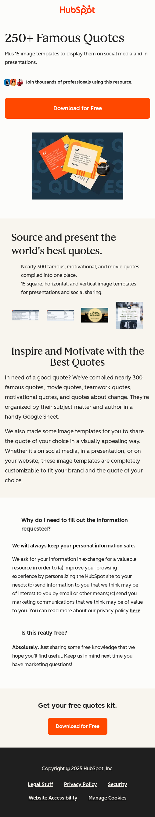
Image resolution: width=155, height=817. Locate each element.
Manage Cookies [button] (107, 798)
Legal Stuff (40, 784)
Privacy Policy (80, 784)
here (135, 611)
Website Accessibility (53, 798)
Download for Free (77, 108)
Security (117, 784)
